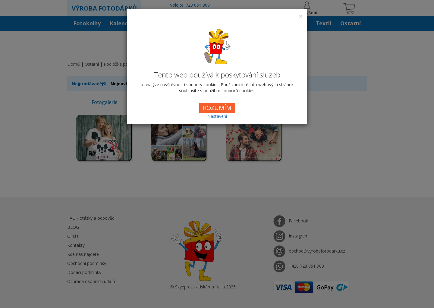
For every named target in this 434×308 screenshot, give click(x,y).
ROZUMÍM (217, 108)
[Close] (301, 16)
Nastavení (217, 116)
